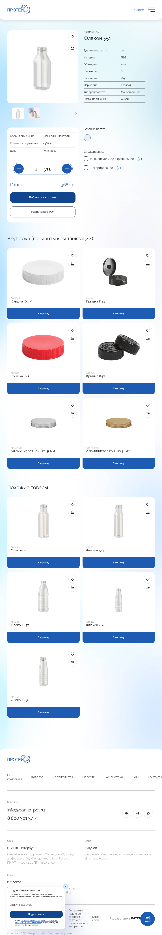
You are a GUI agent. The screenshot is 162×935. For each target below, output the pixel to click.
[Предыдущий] (9, 113)
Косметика (49, 136)
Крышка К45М (21, 301)
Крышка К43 (95, 301)
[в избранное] (72, 36)
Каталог (37, 777)
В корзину (43, 313)
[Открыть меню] (151, 10)
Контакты (155, 777)
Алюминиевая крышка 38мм (33, 451)
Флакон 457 (20, 625)
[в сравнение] (72, 48)
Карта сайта (95, 918)
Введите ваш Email (20, 904)
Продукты (64, 136)
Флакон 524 (95, 550)
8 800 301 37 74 (23, 818)
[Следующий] (75, 113)
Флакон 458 (20, 700)
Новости (88, 777)
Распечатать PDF (42, 211)
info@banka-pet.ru (26, 810)
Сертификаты (63, 777)
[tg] (137, 813)
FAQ (135, 777)
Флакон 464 (95, 625)
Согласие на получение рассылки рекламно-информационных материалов (79, 918)
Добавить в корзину (43, 197)
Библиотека (114, 777)
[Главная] (18, 759)
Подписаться (36, 914)
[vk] (126, 813)
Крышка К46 (95, 376)
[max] (148, 813)
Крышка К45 (20, 376)
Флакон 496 (20, 550)
